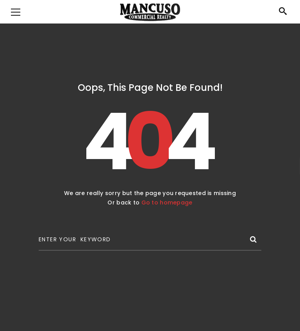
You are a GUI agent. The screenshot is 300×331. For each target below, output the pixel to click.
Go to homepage (167, 202)
